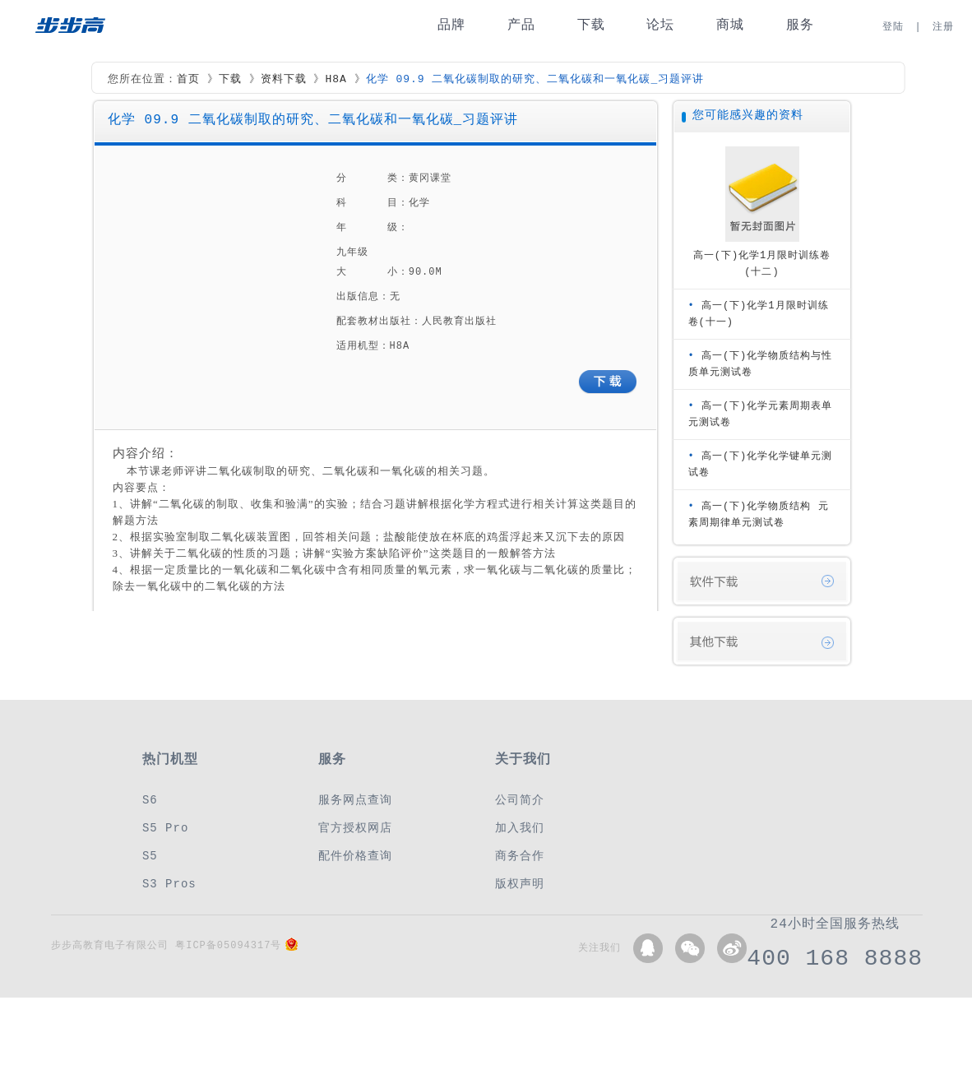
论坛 (660, 25)
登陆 (893, 27)
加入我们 (519, 828)
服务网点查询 (355, 800)
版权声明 (519, 883)
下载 (591, 25)
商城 (730, 25)
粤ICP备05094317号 (228, 945)
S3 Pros (169, 883)
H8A (335, 79)
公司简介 (519, 800)
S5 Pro (165, 828)
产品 (521, 25)
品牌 (451, 25)
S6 (150, 800)
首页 (188, 79)
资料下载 (284, 79)
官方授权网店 (355, 828)
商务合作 (519, 856)
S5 (150, 856)
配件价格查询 (355, 856)
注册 (943, 27)
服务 (800, 25)
